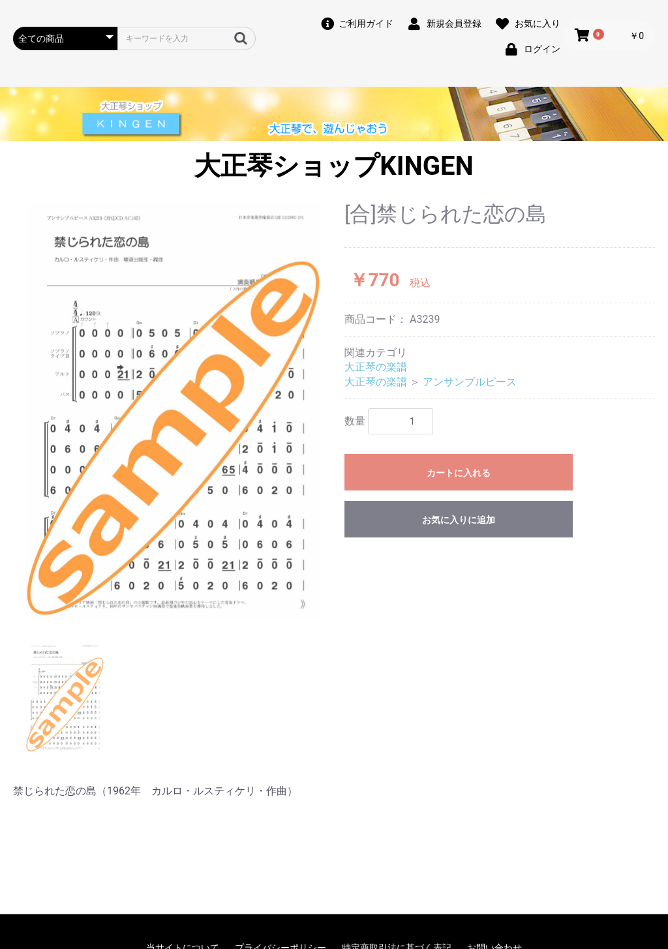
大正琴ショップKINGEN (333, 166)
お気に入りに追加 (458, 520)
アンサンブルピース (470, 382)
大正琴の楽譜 (375, 367)
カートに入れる (459, 473)
